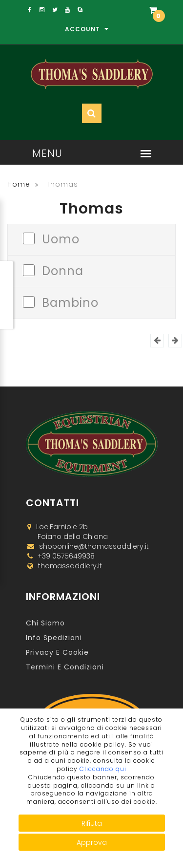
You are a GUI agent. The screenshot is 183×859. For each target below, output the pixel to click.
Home (18, 184)
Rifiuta (91, 823)
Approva (92, 842)
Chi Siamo (45, 623)
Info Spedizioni (54, 638)
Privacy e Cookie (57, 652)
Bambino (70, 302)
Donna (62, 270)
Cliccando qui (103, 769)
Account (87, 29)
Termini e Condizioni (65, 667)
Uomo (61, 238)
